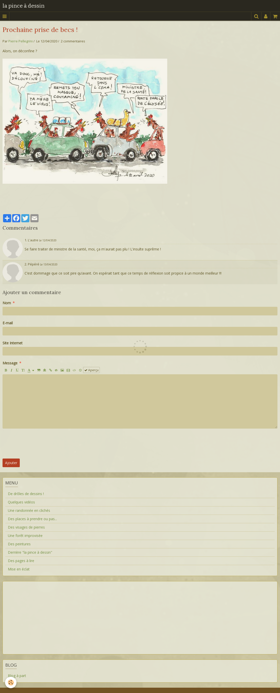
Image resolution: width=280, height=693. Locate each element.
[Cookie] (10, 682)
